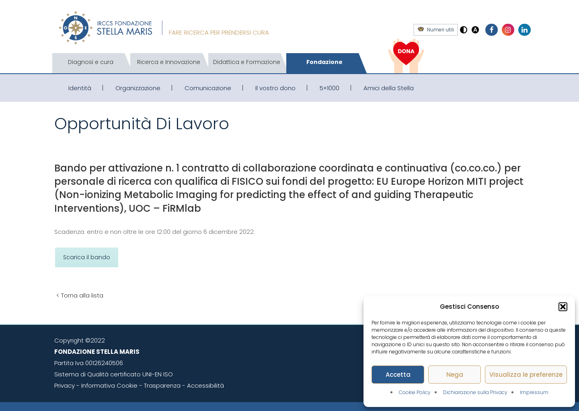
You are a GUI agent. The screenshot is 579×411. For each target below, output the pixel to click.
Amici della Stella (388, 88)
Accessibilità (205, 385)
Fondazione (324, 62)
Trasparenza (162, 385)
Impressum (534, 392)
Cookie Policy (415, 392)
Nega (454, 374)
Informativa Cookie (109, 385)
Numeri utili (440, 30)
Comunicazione (208, 88)
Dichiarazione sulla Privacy (475, 392)
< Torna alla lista (79, 295)
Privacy (64, 385)
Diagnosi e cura (90, 62)
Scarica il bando (86, 257)
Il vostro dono (275, 88)
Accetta (398, 374)
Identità (79, 88)
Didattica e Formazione (246, 62)
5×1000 (329, 88)
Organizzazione (137, 88)
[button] (563, 307)
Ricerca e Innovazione (168, 62)
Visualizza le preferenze (526, 374)
